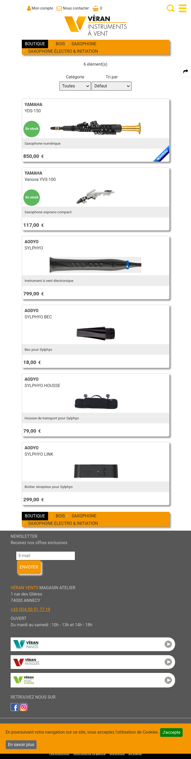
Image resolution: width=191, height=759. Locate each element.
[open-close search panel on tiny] (170, 8)
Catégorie (75, 76)
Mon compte (42, 8)
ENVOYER (29, 567)
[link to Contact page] (73, 8)
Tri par (112, 76)
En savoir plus (21, 744)
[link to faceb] (15, 706)
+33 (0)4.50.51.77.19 (30, 609)
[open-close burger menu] (182, 8)
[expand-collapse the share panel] (185, 71)
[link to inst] (24, 706)
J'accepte (171, 732)
